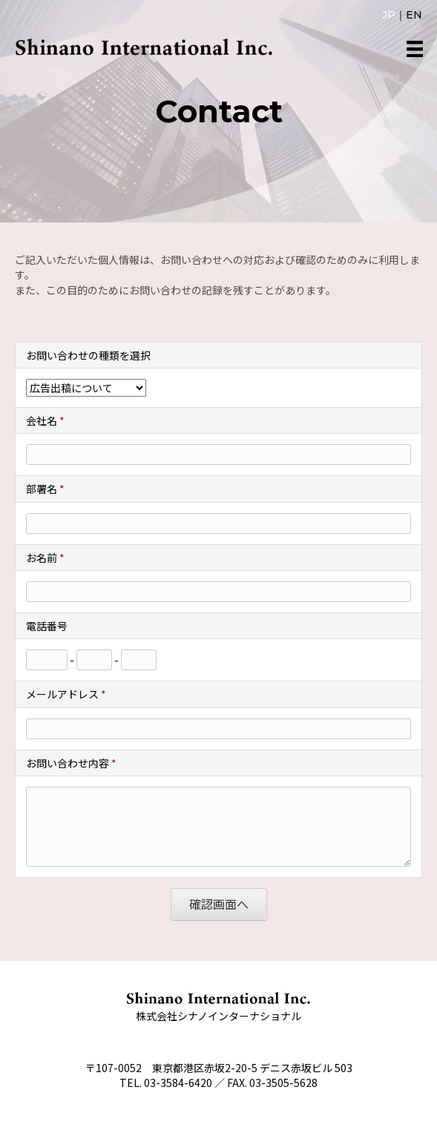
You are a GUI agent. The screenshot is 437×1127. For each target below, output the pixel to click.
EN (414, 15)
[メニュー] (414, 48)
